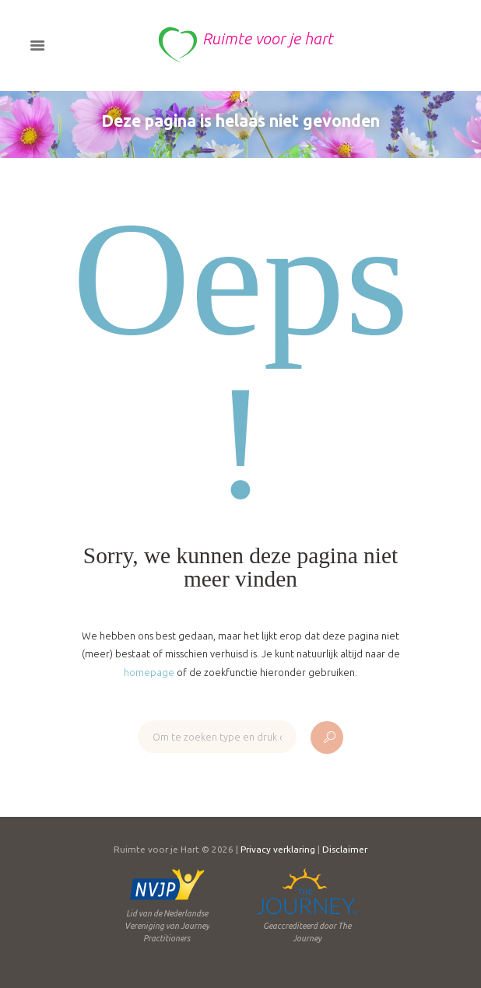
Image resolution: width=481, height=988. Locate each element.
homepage (149, 672)
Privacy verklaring (277, 849)
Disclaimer (344, 849)
